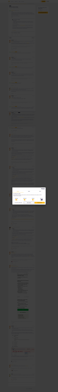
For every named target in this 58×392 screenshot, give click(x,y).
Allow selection (29, 202)
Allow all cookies (39, 202)
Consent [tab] (18, 191)
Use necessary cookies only (18, 202)
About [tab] (40, 191)
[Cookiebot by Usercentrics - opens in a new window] (41, 188)
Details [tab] (29, 191)
